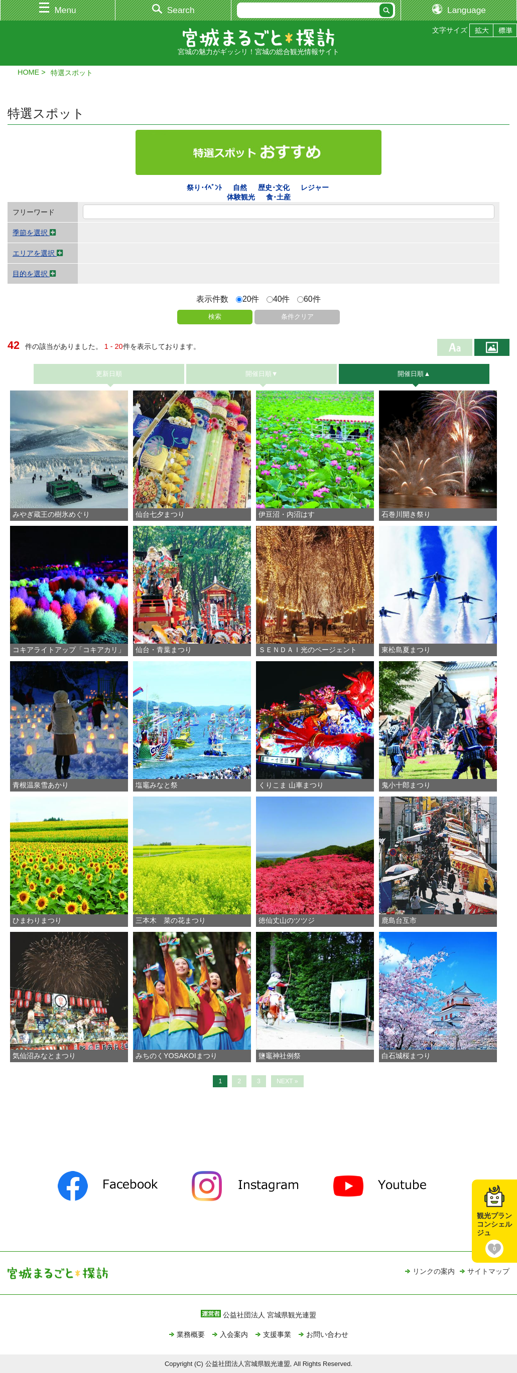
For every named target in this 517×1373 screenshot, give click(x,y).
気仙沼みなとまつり (48, 1056)
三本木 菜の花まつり (174, 920)
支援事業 (277, 1334)
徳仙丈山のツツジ (286, 920)
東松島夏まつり (409, 650)
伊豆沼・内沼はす (286, 514)
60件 (309, 299)
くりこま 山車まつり (294, 785)
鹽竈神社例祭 (283, 1056)
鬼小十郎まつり (406, 785)
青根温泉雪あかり (44, 785)
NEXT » (287, 1081)
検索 (214, 316)
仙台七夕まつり (164, 514)
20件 (248, 299)
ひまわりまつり (41, 920)
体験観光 (241, 197)
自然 (240, 187)
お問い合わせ (327, 1334)
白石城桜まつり (409, 1056)
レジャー (315, 187)
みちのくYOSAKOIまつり (180, 1056)
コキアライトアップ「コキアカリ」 (72, 650)
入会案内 (234, 1334)
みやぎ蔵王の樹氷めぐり (51, 514)
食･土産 (278, 197)
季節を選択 (34, 233)
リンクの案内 (434, 1271)
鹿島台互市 (399, 920)
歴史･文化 (274, 187)
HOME (28, 72)
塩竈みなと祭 (160, 785)
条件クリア (297, 316)
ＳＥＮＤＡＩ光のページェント (311, 650)
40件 (278, 299)
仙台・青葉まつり (167, 650)
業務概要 (191, 1334)
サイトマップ (488, 1271)
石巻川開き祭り (409, 514)
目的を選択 (34, 274)
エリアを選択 (38, 253)
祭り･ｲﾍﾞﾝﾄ (204, 187)
